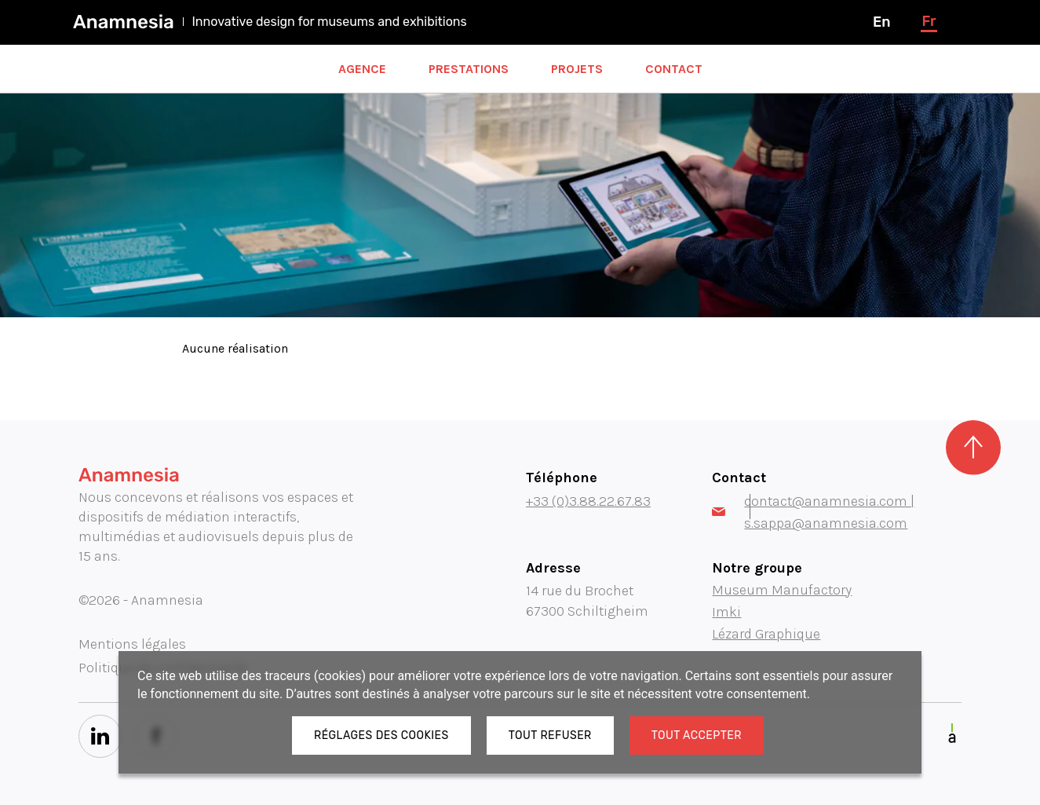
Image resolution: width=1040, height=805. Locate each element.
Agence (362, 68)
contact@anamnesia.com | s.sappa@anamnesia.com (813, 512)
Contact (673, 68)
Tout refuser (550, 735)
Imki (726, 611)
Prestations (469, 68)
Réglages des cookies (381, 735)
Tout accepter (696, 735)
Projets (577, 68)
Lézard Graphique (766, 633)
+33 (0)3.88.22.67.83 (588, 501)
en (881, 22)
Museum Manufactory (782, 589)
